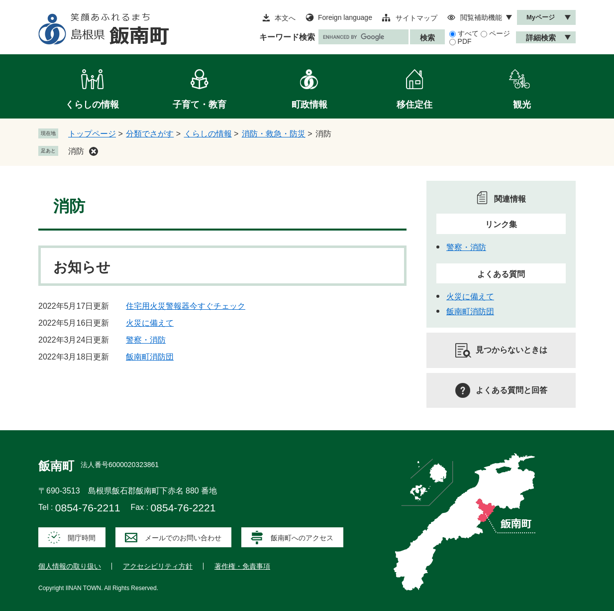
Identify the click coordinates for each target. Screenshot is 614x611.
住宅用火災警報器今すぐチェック (185, 306)
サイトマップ (416, 18)
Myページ (540, 17)
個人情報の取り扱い (69, 566)
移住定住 (414, 105)
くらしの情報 (92, 105)
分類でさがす (150, 133)
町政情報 (309, 105)
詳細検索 (541, 37)
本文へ (285, 18)
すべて (468, 33)
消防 (76, 151)
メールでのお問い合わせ (183, 538)
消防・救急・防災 (274, 133)
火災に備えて (150, 323)
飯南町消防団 (150, 357)
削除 (93, 151)
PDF (465, 41)
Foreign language (345, 17)
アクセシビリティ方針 (158, 566)
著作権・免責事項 (242, 566)
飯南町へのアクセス (302, 538)
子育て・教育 (199, 105)
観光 (522, 105)
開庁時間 (82, 538)
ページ (499, 33)
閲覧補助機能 (481, 17)
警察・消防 (146, 340)
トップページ (92, 133)
